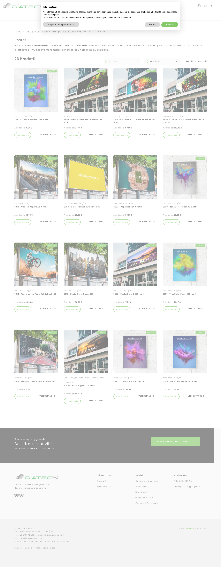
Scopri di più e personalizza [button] (61, 24)
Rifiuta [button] (152, 24)
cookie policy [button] (53, 15)
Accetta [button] (169, 24)
